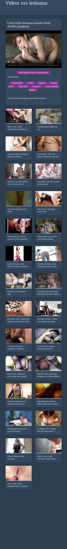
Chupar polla (17, 83)
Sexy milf (23, 86)
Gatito (30, 83)
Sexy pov (36, 86)
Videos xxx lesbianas (27, 3)
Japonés (42, 83)
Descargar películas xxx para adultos (33, 73)
